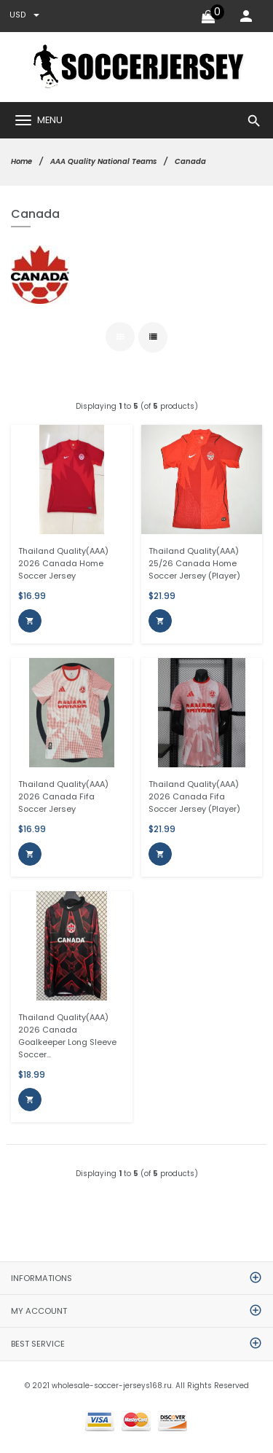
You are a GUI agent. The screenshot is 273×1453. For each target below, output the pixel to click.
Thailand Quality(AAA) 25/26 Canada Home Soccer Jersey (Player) (194, 563)
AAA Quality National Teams (103, 161)
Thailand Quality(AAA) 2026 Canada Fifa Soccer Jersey (63, 796)
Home (21, 161)
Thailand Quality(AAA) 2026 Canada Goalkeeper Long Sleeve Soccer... (67, 1035)
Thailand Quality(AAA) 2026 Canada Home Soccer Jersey (63, 563)
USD (24, 14)
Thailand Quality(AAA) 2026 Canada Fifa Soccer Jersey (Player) (194, 796)
